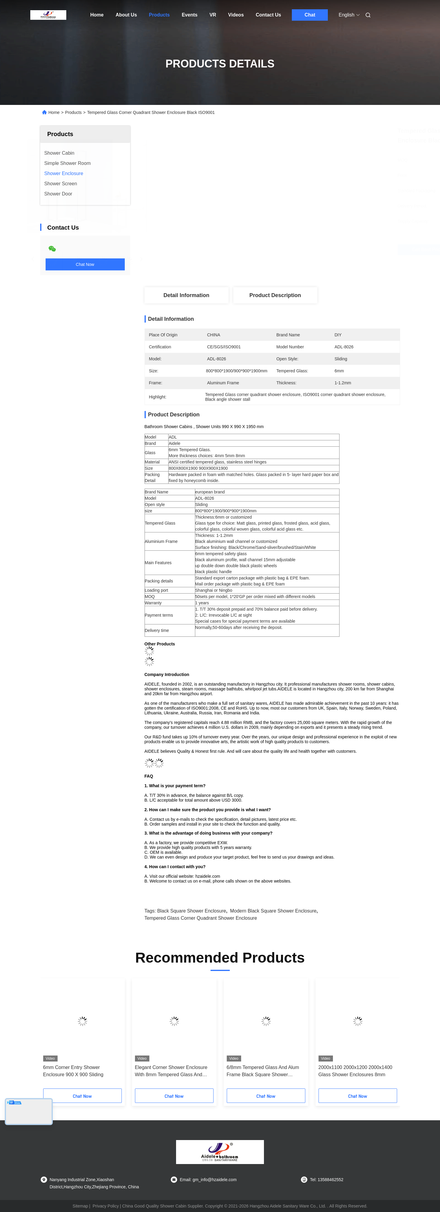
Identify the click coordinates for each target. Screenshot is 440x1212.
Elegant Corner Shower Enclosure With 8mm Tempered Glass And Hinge (171, 1071)
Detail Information (186, 295)
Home (96, 14)
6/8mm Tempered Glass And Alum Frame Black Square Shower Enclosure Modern (263, 1071)
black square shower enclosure (191, 910)
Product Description (275, 295)
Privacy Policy (106, 1206)
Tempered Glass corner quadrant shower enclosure (201, 918)
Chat (309, 14)
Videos (236, 14)
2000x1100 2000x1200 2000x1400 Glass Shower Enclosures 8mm (355, 1071)
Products (159, 14)
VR (212, 14)
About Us (126, 14)
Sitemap (80, 1206)
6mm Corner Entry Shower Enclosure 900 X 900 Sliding (73, 1071)
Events (189, 14)
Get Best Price (307, 249)
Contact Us (268, 14)
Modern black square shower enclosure (273, 910)
